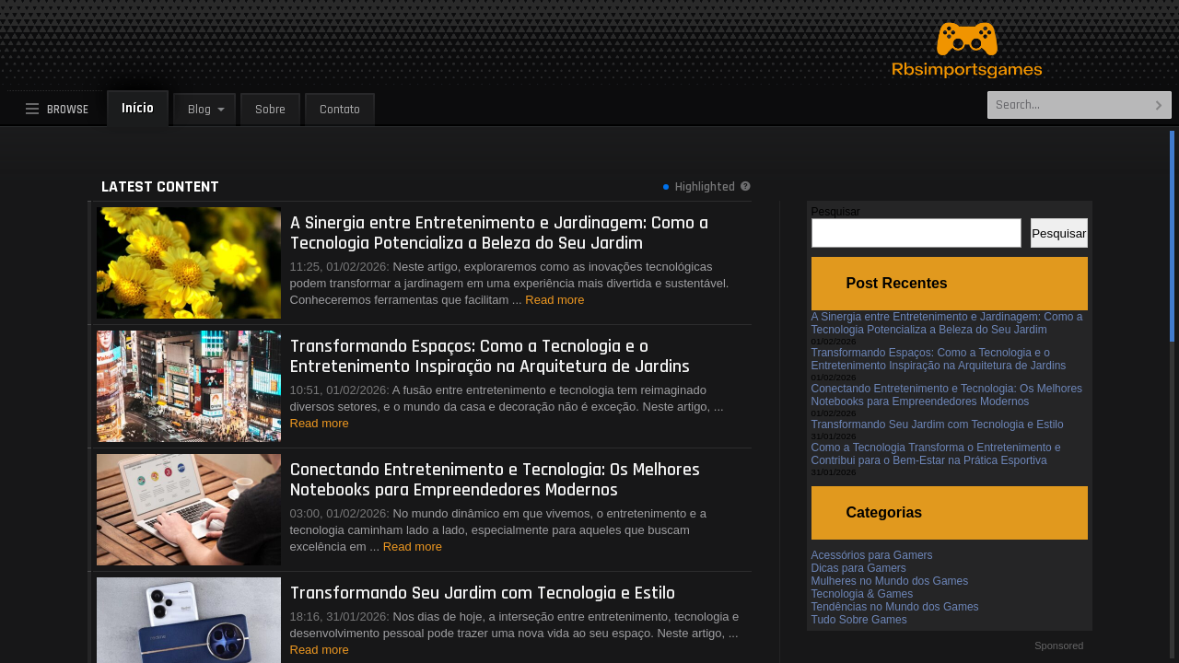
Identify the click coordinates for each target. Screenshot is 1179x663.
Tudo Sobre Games (859, 619)
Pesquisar (835, 211)
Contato (340, 109)
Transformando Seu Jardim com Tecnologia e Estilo (937, 424)
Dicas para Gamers (858, 568)
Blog (199, 109)
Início (138, 108)
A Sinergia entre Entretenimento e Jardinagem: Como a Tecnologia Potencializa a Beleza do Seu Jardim (947, 323)
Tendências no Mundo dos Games (895, 606)
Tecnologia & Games (862, 593)
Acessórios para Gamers (872, 555)
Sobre (270, 109)
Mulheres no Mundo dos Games (890, 581)
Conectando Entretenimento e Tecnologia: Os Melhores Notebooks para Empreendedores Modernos (947, 395)
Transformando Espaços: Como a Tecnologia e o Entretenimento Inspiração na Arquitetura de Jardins (939, 359)
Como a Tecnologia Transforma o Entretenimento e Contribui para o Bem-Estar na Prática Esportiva (936, 454)
